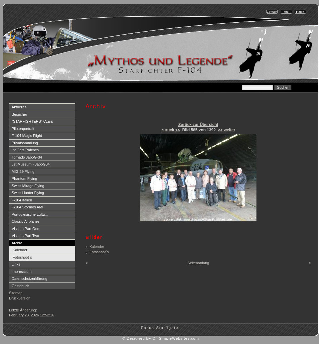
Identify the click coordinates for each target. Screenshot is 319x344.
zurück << (170, 130)
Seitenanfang (198, 263)
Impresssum (22, 272)
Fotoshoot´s (22, 257)
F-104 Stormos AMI (27, 207)
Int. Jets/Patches (25, 150)
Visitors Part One (25, 229)
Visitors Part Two (25, 236)
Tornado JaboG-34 (27, 157)
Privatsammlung (25, 143)
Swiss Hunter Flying (28, 193)
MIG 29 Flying (23, 171)
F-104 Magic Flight (27, 136)
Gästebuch (20, 286)
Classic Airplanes (26, 221)
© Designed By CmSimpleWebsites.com (160, 338)
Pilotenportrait (23, 129)
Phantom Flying (24, 178)
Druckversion (19, 298)
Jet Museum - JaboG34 (31, 164)
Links (16, 264)
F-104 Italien (22, 200)
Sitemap (15, 293)
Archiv (17, 243)
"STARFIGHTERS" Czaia (32, 121)
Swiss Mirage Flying (28, 186)
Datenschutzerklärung (29, 279)
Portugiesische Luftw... (30, 214)
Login (14, 305)
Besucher (19, 114)
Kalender (20, 250)
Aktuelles (19, 107)
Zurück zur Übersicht (198, 124)
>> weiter (226, 130)
